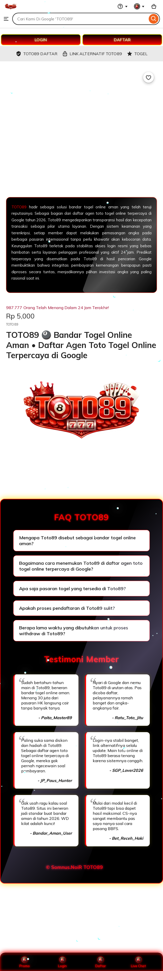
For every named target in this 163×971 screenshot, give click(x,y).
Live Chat (138, 962)
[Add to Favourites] (148, 77)
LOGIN (41, 39)
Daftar (100, 962)
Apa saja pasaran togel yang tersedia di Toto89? (72, 588)
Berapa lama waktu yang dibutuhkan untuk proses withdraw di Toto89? (73, 630)
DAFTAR (122, 39)
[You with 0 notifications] (139, 6)
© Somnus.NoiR (64, 867)
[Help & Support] (122, 6)
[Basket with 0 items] (154, 6)
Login (62, 962)
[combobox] (79, 19)
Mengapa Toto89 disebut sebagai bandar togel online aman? (77, 540)
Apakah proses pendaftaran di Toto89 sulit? (67, 608)
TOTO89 (20, 207)
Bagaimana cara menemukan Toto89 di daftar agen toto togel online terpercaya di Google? (81, 566)
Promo (24, 962)
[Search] (153, 19)
